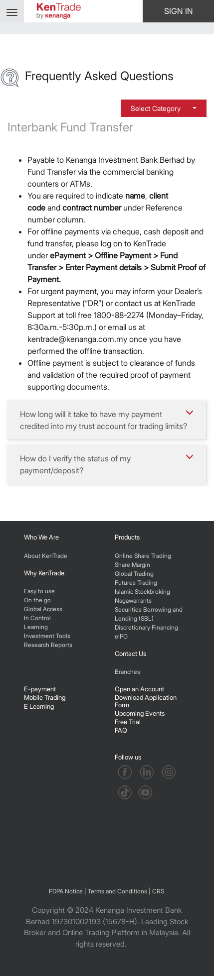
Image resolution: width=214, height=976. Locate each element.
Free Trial (128, 722)
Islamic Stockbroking (142, 591)
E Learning (39, 706)
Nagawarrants (133, 600)
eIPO (121, 636)
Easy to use (39, 591)
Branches (127, 671)
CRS (158, 891)
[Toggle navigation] (12, 11)
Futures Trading (136, 582)
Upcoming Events (140, 713)
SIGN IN (178, 11)
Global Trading (134, 573)
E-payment (40, 689)
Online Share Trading (143, 555)
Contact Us (130, 653)
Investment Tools (47, 636)
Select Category (157, 108)
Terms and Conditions (117, 891)
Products (127, 537)
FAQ (121, 730)
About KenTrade (45, 555)
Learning (36, 627)
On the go (37, 600)
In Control (37, 618)
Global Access (43, 609)
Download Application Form (146, 700)
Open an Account (139, 689)
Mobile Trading (44, 697)
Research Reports (48, 645)
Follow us (129, 757)
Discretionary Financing (146, 627)
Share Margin (132, 564)
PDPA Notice (66, 891)
